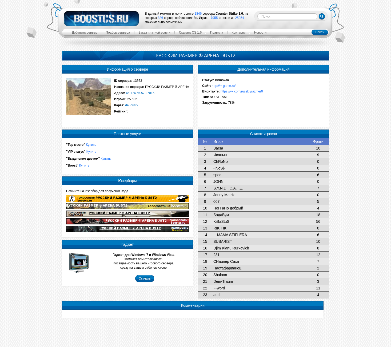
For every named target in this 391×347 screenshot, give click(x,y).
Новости (260, 32)
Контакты (239, 32)
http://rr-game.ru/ (224, 86)
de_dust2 (131, 105)
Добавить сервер (84, 32)
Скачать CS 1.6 (190, 32)
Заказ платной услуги (155, 32)
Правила (216, 32)
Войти (319, 32)
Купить (91, 145)
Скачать (145, 278)
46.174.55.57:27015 (140, 93)
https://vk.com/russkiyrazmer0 (242, 91)
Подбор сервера (118, 32)
